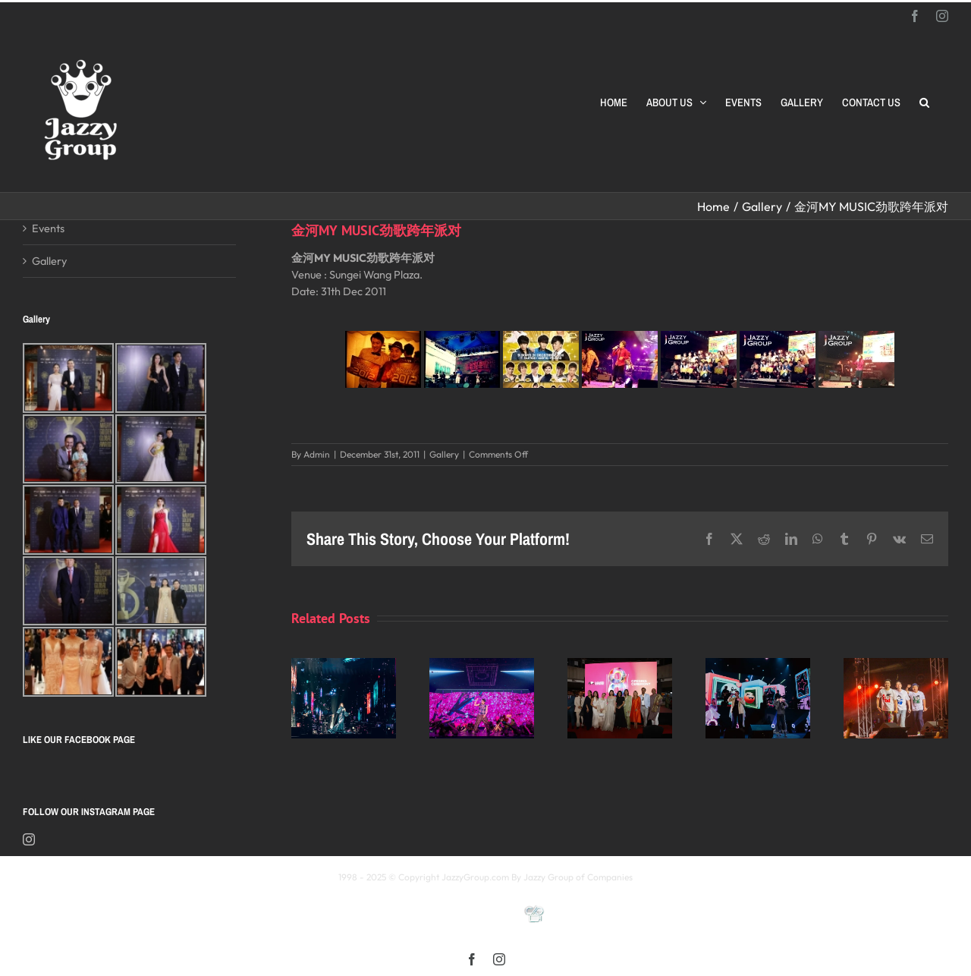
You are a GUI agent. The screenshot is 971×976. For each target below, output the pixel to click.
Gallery (444, 454)
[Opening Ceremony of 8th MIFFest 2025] (619, 665)
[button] (924, 102)
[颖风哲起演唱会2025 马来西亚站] (757, 665)
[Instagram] (29, 839)
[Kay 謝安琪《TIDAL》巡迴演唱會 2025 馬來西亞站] (343, 665)
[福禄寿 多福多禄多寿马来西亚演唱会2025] (896, 665)
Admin (316, 454)
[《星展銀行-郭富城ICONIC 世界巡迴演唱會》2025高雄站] (481, 665)
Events (48, 228)
